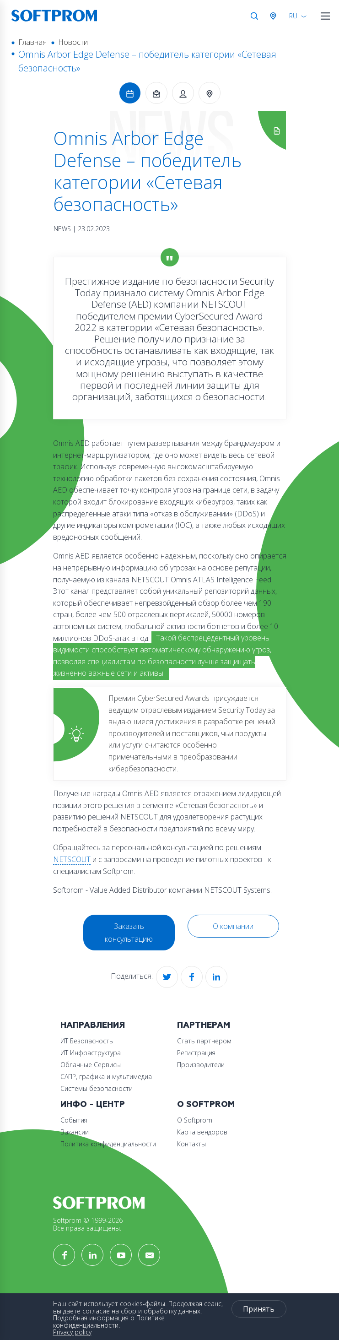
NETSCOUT (72, 859)
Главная (32, 42)
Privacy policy (72, 1332)
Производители (201, 1064)
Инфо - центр (92, 1104)
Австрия (275, 16)
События (73, 1120)
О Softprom (206, 1104)
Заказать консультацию (129, 932)
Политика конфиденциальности (108, 1143)
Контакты (191, 1143)
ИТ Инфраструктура (90, 1052)
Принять (258, 1309)
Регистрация (196, 1052)
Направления (92, 1025)
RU (293, 15)
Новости (73, 42)
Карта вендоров (202, 1132)
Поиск (254, 16)
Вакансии (74, 1132)
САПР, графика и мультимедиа (106, 1076)
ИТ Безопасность (86, 1040)
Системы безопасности (96, 1088)
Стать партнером (204, 1040)
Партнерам (203, 1025)
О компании (233, 926)
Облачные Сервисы (90, 1064)
